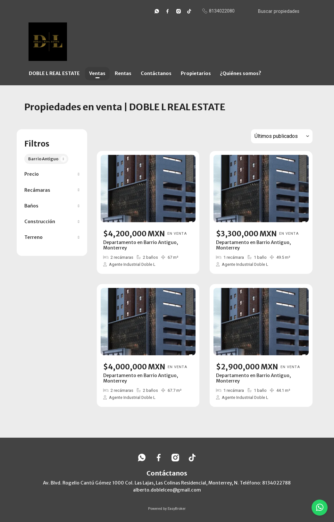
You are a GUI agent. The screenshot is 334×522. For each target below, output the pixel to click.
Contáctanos (156, 73)
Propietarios (196, 73)
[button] (51, 174)
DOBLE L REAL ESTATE (54, 73)
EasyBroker (177, 509)
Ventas (97, 73)
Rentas (123, 73)
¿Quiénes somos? (240, 73)
